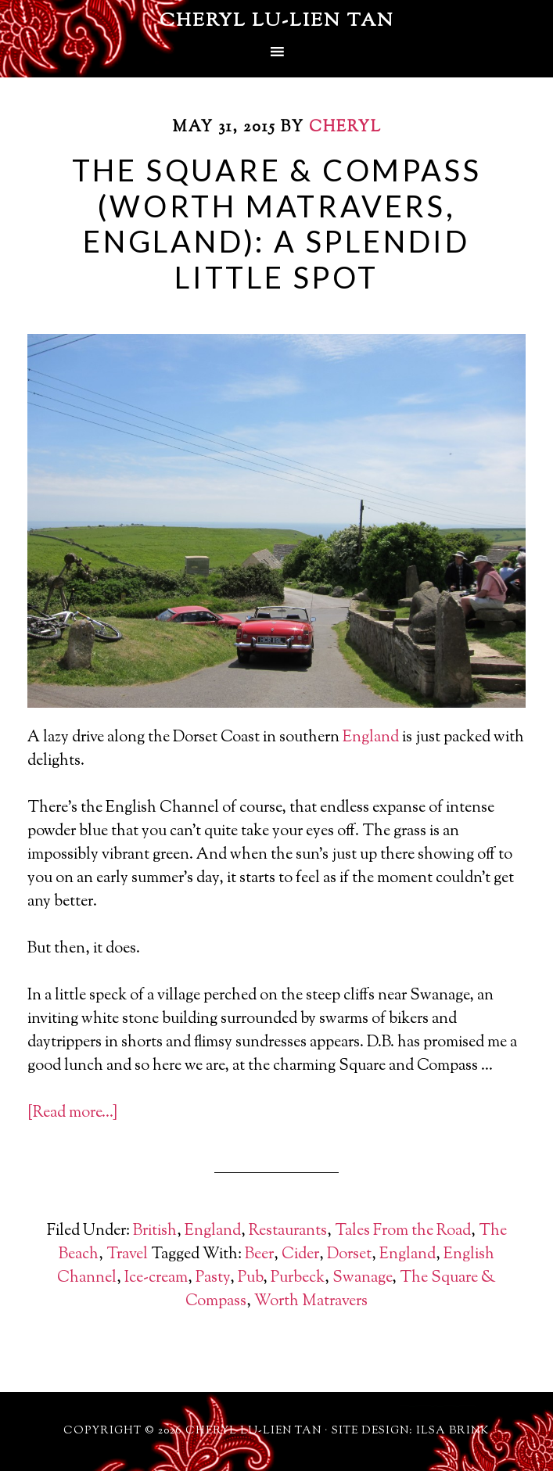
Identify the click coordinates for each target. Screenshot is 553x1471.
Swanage (362, 1278)
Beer (259, 1254)
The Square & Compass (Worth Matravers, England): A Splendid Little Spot (277, 223)
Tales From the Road (403, 1231)
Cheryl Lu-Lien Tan (277, 21)
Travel (127, 1254)
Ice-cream (156, 1278)
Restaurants (288, 1231)
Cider (300, 1254)
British (155, 1231)
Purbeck (298, 1278)
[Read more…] (72, 1113)
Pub (250, 1278)
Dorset (349, 1254)
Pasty (213, 1278)
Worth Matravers (311, 1301)
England (371, 738)
